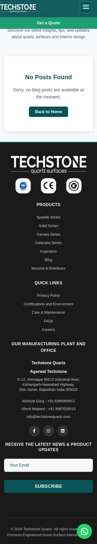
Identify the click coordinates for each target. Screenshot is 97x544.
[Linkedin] (63, 431)
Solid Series (48, 226)
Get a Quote (48, 23)
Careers (48, 330)
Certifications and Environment (48, 304)
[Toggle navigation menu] (86, 7)
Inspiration (48, 251)
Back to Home (48, 112)
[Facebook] (34, 431)
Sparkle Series (48, 217)
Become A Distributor (48, 268)
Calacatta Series (48, 243)
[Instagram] (48, 431)
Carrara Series (48, 234)
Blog (48, 260)
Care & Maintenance (48, 312)
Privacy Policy (48, 295)
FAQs (48, 321)
